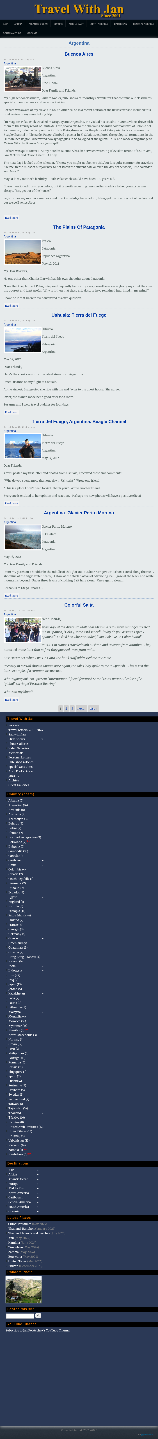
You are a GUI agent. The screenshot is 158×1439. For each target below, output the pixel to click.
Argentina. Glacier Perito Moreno (79, 512)
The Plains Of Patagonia (79, 227)
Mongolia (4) (17, 1016)
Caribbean (120, 24)
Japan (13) (15, 984)
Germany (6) (17, 934)
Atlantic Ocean (38, 24)
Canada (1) (15, 856)
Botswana (15, 1256)
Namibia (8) (18, 1030)
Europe (58, 24)
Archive (13, 780)
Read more (12, 217)
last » (93, 708)
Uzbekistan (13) (19, 1140)
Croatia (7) (15, 874)
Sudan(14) (15, 1081)
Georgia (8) (16, 929)
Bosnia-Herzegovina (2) (24, 837)
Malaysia (14, 1012)
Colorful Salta (79, 604)
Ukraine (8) (16, 1122)
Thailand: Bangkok (21, 1228)
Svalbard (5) (16, 1090)
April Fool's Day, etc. (22, 771)
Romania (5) (16, 1062)
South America (12, 33)
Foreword (15, 725)
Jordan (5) (15, 989)
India (12, 966)
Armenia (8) (16, 810)
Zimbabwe (15, 1247)
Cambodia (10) (18, 851)
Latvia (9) (14, 1003)
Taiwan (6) (15, 1104)
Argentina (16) (18, 805)
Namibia (14, 1242)
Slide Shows (16, 739)
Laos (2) (13, 998)
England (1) (16, 902)
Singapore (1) (17, 1072)
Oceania (32, 33)
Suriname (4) (17, 1085)
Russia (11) (15, 1067)
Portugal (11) (17, 1058)
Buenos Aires (79, 54)
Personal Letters (19, 757)
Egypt (12, 897)
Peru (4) (13, 1049)
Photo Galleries (18, 744)
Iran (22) (14, 975)
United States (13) (20, 1131)
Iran (11, 1238)
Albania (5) (16, 800)
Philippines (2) (18, 1053)
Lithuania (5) (17, 1007)
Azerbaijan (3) (18, 819)
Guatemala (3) (18, 947)
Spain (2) (14, 1076)
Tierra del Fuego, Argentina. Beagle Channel (79, 421)
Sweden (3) (16, 1094)
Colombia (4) (17, 869)
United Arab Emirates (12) (26, 1127)
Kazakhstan (16, 993)
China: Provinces (19, 1224)
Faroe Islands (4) (19, 915)
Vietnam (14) (17, 1145)
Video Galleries (18, 748)
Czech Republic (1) (20, 879)
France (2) (15, 924)
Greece (13, 938)
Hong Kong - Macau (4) (24, 957)
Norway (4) (16, 1039)
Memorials (15, 753)
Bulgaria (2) (16, 846)
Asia (5, 24)
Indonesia (15, 970)
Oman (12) (15, 1044)
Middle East (76, 24)
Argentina (10, 63)
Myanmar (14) (18, 1026)
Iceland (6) (15, 961)
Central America (143, 24)
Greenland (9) (17, 943)
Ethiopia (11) (16, 911)
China (12, 865)
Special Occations (20, 767)
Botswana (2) (19, 842)
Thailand (14, 1113)
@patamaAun (147, 1435)
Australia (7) (17, 814)
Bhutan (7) (15, 833)
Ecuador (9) (16, 892)
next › (81, 708)
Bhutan (13, 1266)
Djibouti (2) (16, 888)
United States (17, 1261)
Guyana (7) (15, 952)
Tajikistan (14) (18, 1108)
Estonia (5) (15, 906)
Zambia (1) (17, 1150)
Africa (18, 24)
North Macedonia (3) (22, 1035)
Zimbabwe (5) (19, 1154)
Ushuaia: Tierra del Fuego (79, 315)
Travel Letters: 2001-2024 (25, 730)
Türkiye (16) (16, 1117)
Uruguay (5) (16, 1136)
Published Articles (20, 762)
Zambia (13, 1252)
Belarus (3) (15, 823)
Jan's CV (13, 776)
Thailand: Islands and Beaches (29, 1233)
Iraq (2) (13, 980)
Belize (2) (14, 828)
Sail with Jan (17, 734)
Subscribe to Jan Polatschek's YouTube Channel (38, 1330)
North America (99, 24)
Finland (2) (15, 920)
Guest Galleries (18, 785)
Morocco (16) (17, 1021)
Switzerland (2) (18, 1099)
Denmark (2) (17, 883)
